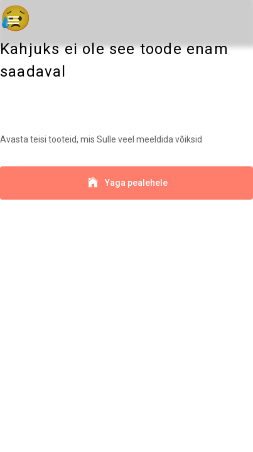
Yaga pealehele (126, 183)
